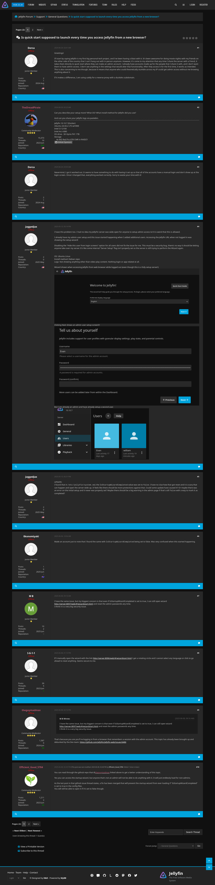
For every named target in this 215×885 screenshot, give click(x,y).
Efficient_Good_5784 (116, 767)
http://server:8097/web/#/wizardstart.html (73, 603)
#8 (198, 653)
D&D (46, 878)
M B (31, 596)
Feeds (133, 4)
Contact (34, 872)
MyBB (63, 878)
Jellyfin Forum (26, 16)
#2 (198, 107)
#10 (197, 767)
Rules (114, 4)
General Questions (58, 16)
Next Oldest (20, 830)
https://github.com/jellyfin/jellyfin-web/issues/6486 (103, 742)
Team (104, 4)
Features (93, 4)
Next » (40, 29)
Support (40, 16)
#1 (198, 48)
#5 (198, 476)
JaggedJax (31, 226)
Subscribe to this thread (32, 850)
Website (42, 4)
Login (192, 4)
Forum (31, 4)
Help (124, 4)
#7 (198, 596)
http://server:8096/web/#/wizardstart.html (112, 658)
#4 (198, 226)
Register (204, 4)
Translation (78, 4)
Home (10, 872)
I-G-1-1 (31, 653)
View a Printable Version (32, 846)
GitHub (54, 4)
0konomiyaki (31, 536)
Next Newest (34, 830)
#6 (198, 536)
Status (65, 4)
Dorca (31, 48)
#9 (198, 710)
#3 (198, 167)
